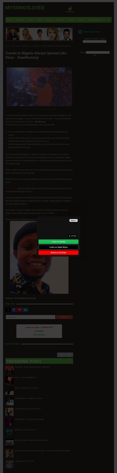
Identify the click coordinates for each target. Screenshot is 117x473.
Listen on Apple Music (58, 247)
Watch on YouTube (58, 253)
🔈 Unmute (72, 236)
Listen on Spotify (58, 242)
